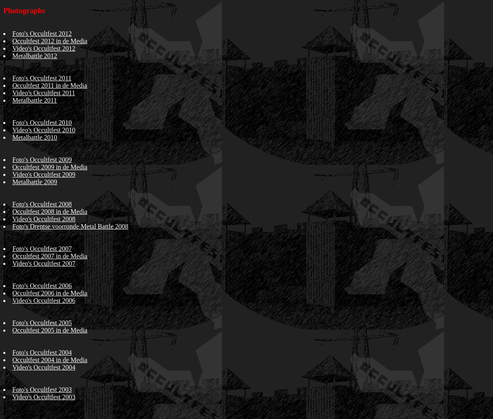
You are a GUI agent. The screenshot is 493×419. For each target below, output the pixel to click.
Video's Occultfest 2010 (43, 129)
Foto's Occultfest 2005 (42, 322)
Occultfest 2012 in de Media (49, 40)
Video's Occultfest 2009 (43, 174)
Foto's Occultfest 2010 (42, 122)
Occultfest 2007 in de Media (49, 256)
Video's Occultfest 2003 (43, 396)
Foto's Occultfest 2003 (42, 389)
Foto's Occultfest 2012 (42, 33)
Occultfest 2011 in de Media (49, 85)
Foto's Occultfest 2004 (42, 352)
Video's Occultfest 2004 (43, 367)
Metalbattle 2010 (34, 137)
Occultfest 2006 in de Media (49, 293)
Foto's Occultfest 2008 (42, 204)
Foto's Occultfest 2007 (42, 248)
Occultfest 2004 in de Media (49, 359)
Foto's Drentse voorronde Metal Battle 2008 (70, 226)
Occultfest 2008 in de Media (49, 211)
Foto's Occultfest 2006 (42, 285)
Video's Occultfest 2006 (43, 300)
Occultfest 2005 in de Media (49, 330)
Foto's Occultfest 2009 (42, 159)
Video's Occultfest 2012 (43, 48)
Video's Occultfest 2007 (43, 263)
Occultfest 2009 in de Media (49, 167)
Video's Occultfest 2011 (43, 92)
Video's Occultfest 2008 (43, 218)
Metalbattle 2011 (34, 100)
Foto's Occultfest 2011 (42, 78)
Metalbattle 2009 (34, 181)
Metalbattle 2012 (34, 55)
